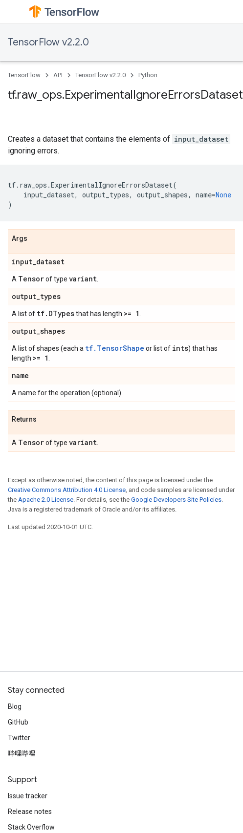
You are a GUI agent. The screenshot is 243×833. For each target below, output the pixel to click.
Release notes (30, 811)
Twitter (19, 738)
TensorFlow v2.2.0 (48, 42)
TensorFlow (24, 75)
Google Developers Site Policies (176, 499)
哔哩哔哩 (21, 753)
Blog (15, 706)
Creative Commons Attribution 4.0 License (67, 489)
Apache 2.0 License (45, 499)
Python (147, 75)
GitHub (18, 722)
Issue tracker (27, 796)
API (58, 75)
